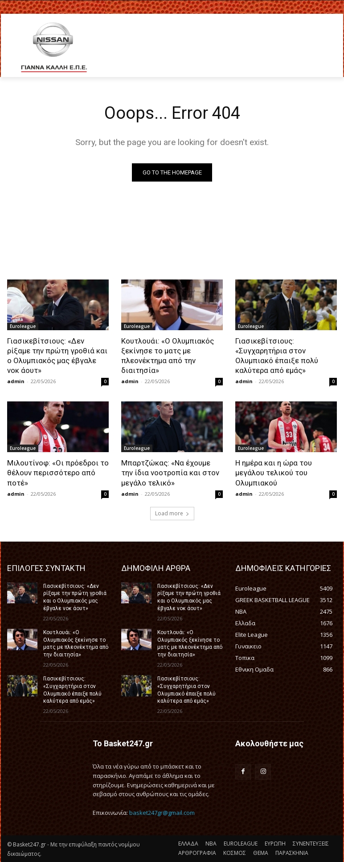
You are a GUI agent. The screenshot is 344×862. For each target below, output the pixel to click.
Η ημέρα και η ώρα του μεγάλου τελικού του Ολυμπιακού (273, 472)
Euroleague (23, 326)
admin (16, 381)
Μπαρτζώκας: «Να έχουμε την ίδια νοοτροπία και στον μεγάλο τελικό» (170, 472)
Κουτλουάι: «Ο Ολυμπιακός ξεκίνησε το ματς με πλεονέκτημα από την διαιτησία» (167, 355)
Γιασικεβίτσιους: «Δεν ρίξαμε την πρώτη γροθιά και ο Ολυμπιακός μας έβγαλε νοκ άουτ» (57, 355)
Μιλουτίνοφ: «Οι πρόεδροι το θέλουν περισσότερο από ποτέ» (58, 472)
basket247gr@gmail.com (162, 813)
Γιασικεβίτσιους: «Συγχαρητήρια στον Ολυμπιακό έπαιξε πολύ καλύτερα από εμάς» (276, 355)
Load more (172, 513)
